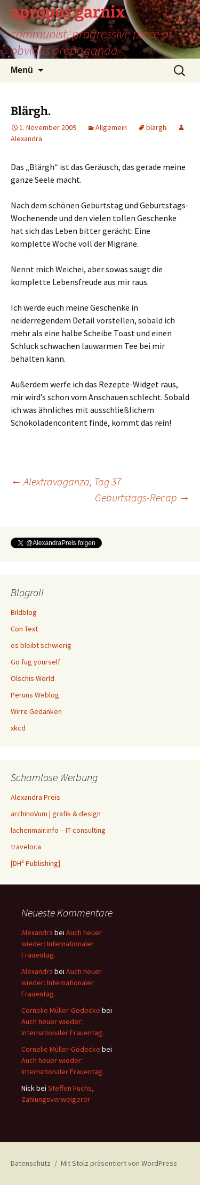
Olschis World (32, 678)
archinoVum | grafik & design (56, 813)
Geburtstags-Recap (142, 497)
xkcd (18, 728)
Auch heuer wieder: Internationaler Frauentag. (61, 944)
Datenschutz (31, 1163)
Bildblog (24, 612)
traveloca (26, 846)
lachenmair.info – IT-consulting (58, 830)
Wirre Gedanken (36, 711)
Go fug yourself (35, 662)
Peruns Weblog (35, 695)
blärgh (156, 127)
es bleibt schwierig (41, 645)
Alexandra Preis (35, 797)
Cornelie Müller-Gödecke (60, 1010)
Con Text (24, 629)
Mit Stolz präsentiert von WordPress (119, 1163)
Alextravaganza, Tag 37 (66, 481)
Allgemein (111, 127)
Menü (22, 70)
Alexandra (37, 932)
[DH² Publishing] (35, 863)
